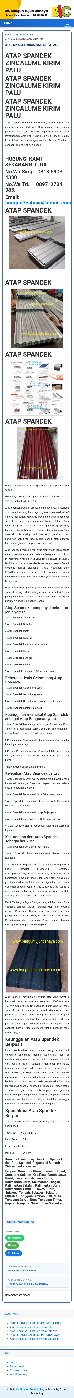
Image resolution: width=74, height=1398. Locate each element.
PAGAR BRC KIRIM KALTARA (22, 1270)
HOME (8, 23)
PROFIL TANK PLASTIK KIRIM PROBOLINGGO (36, 1323)
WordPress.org (18, 1374)
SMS (12, 1245)
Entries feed (17, 1366)
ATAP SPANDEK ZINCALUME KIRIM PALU (32, 45)
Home (8, 35)
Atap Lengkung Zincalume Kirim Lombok (33, 1331)
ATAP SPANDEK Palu (23, 35)
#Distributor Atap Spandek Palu (20, 1222)
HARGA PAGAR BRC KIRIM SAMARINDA (28, 1284)
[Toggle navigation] (67, 23)
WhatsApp (15, 1237)
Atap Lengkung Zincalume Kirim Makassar (34, 1338)
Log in (13, 1362)
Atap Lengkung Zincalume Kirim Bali (31, 1327)
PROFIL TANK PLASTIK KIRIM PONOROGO (34, 1334)
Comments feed (19, 1370)
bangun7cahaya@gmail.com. (39, 203)
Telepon (13, 1253)
